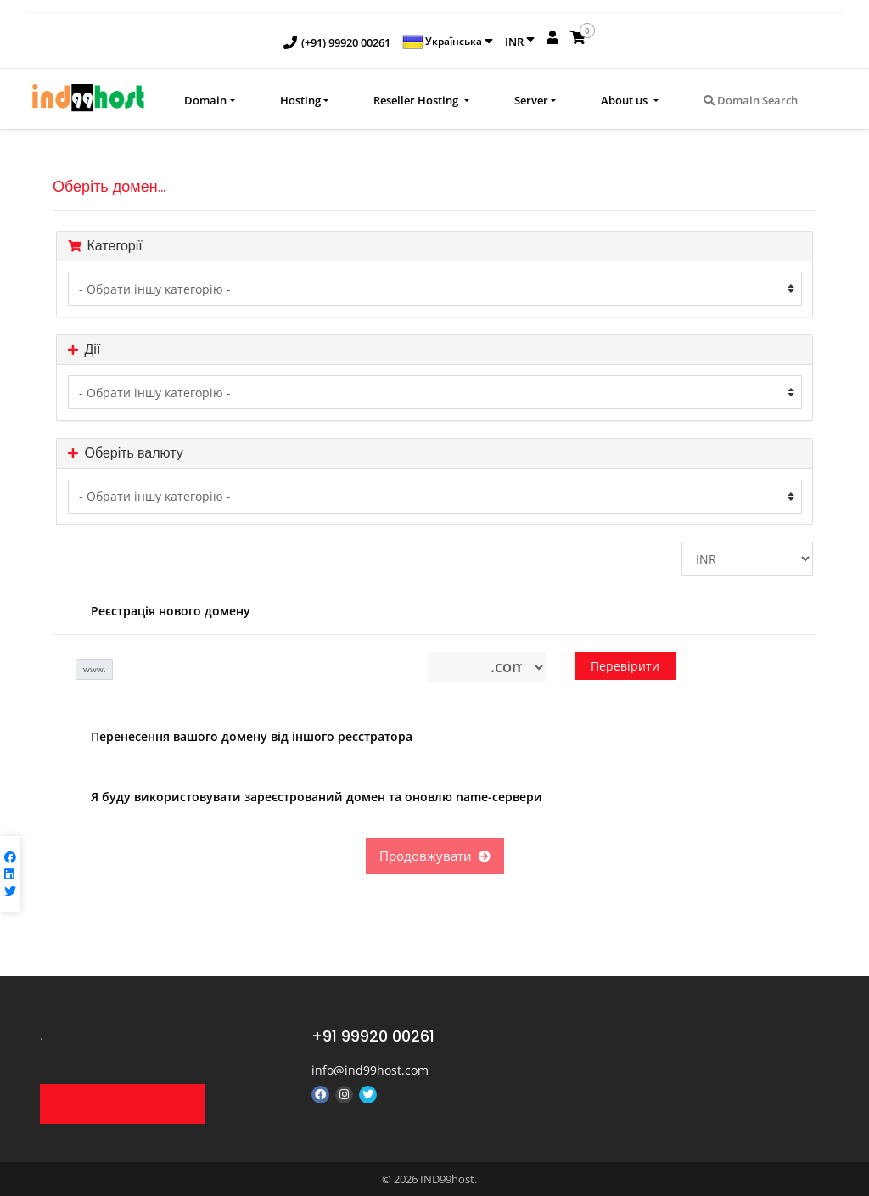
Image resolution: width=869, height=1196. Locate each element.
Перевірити (625, 666)
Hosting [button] (300, 100)
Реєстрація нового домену (157, 612)
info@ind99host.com (370, 1070)
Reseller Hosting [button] (417, 100)
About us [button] (625, 100)
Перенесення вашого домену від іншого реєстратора (238, 737)
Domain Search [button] (751, 100)
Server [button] (531, 100)
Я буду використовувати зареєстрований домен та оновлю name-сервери (303, 798)
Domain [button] (205, 100)
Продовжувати (435, 855)
